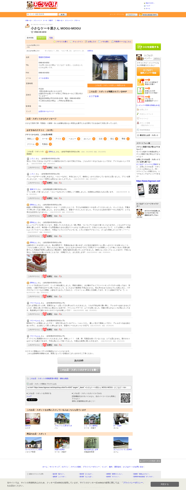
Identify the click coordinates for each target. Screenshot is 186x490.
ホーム (148, 8)
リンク (104, 467)
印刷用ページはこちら (122, 42)
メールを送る (44, 78)
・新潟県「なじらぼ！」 (86, 476)
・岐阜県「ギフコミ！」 (113, 476)
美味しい (33, 138)
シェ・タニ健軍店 (91, 426)
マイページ (144, 119)
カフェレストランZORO (122, 450)
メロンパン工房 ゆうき (63, 426)
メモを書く (105, 42)
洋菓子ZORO (60, 450)
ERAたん (52, 152)
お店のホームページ (46, 111)
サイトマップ (55, 467)
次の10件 (79, 360)
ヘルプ (148, 6)
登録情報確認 (145, 130)
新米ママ (33, 189)
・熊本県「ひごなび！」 (86, 474)
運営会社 (117, 467)
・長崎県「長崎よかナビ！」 (141, 474)
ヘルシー (74, 138)
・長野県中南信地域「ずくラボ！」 (143, 476)
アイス (60, 138)
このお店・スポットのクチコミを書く (79, 370)
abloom (28, 426)
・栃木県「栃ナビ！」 (58, 474)
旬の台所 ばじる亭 (91, 450)
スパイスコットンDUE (33, 450)
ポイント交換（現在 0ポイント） (147, 124)
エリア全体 (94, 96)
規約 (110, 467)
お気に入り (92, 42)
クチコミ (41, 38)
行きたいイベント (146, 114)
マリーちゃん (35, 303)
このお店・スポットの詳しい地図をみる (110, 85)
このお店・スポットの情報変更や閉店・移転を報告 (48, 378)
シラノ (32, 159)
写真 (51, 38)
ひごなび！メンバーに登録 (146, 164)
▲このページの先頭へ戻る (150, 461)
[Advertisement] (101, 5)
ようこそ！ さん (117, 14)
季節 (126, 138)
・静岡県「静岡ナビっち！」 (114, 474)
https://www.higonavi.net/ (148, 181)
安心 (114, 138)
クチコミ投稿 (76, 467)
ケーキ (47, 138)
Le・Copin (117, 426)
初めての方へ (150, 3)
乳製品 (47, 144)
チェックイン (78, 42)
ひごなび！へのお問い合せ (133, 467)
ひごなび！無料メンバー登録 (148, 71)
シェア (29, 396)
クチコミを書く (62, 42)
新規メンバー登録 (148, 14)
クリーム (33, 144)
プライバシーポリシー (91, 467)
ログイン (132, 14)
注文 (103, 138)
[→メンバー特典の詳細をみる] (148, 105)
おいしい (89, 138)
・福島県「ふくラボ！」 (59, 476)
